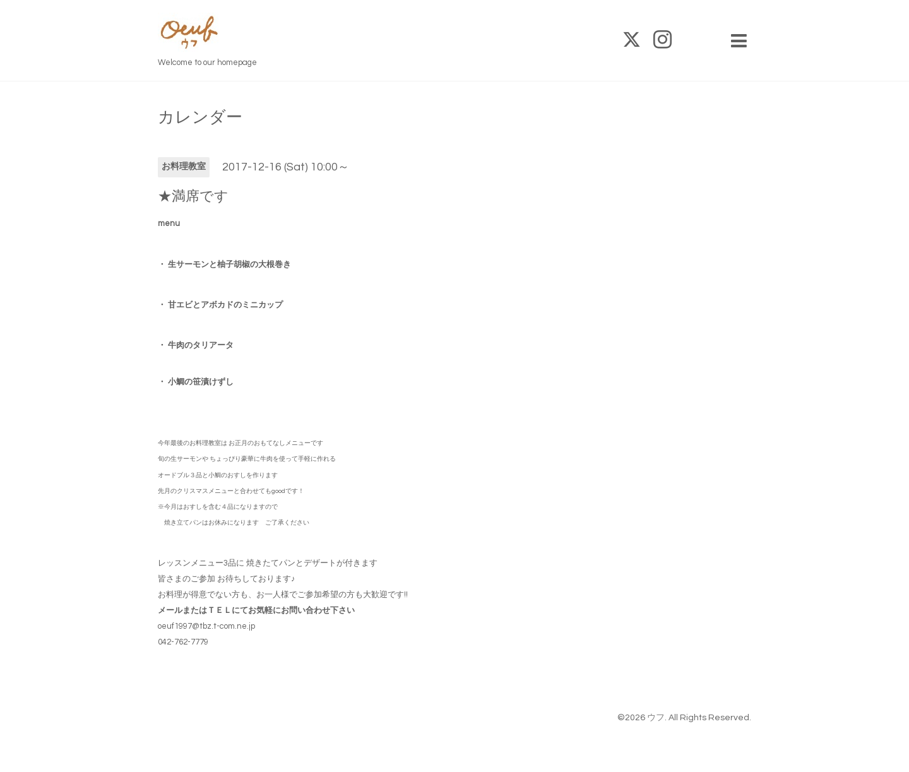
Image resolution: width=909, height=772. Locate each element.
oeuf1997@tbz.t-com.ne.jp (206, 626)
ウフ (656, 717)
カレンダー (200, 117)
